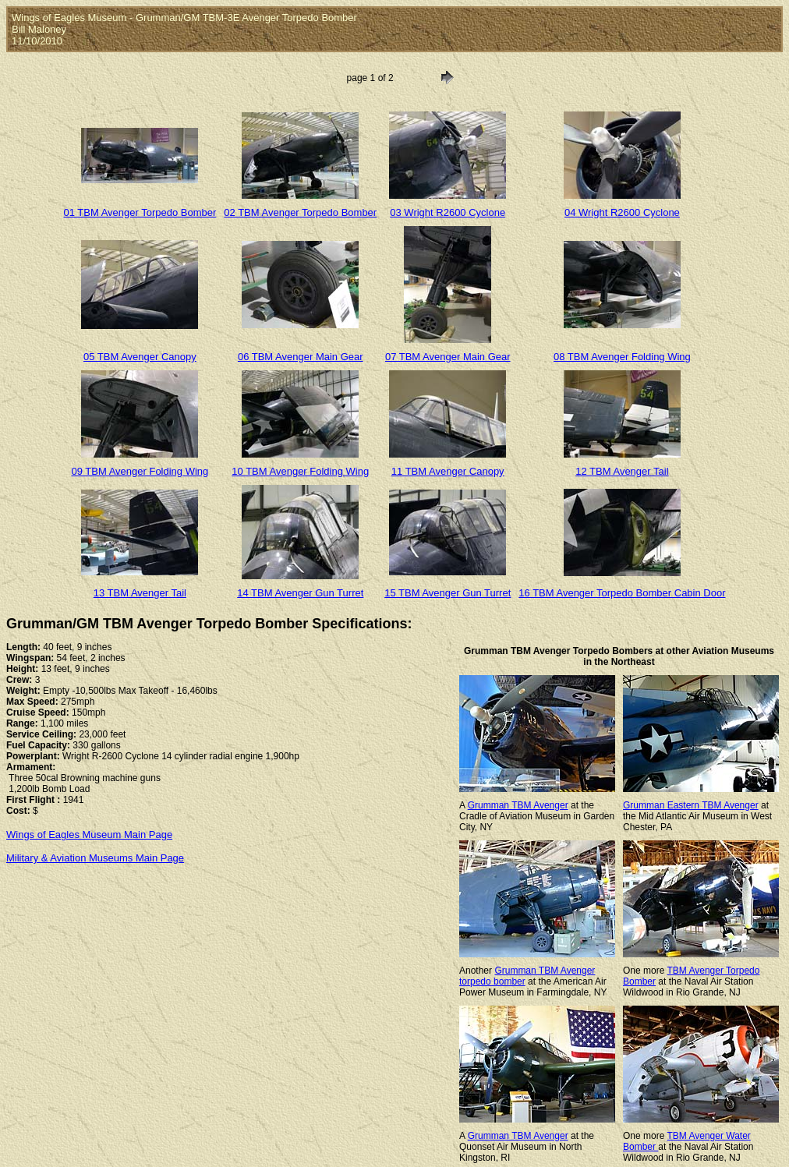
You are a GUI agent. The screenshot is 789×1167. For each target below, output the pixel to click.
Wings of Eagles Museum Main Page (89, 834)
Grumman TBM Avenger (518, 805)
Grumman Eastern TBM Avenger (691, 805)
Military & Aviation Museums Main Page (95, 858)
